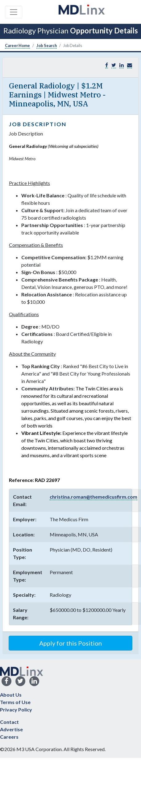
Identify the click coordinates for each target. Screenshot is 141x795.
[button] (129, 65)
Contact (9, 722)
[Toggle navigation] (13, 12)
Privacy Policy (16, 709)
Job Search (46, 45)
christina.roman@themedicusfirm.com (93, 497)
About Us (11, 695)
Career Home (17, 45)
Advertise (11, 729)
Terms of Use (15, 702)
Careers (9, 737)
